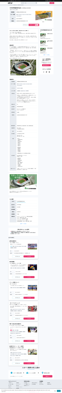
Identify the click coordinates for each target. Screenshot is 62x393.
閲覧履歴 (40, 382)
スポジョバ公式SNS (46, 69)
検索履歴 (48, 382)
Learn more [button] (4, 391)
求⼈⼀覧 (9, 385)
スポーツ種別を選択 (16, 373)
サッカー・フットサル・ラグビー (26, 14)
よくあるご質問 (10, 384)
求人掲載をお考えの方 (48, 0)
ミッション (10, 388)
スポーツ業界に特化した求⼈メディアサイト (14, 0)
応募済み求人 (49, 384)
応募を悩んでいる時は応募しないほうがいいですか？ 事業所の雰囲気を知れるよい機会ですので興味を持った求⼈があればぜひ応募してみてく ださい (22, 232)
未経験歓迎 (20, 287)
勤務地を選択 (46, 373)
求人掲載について (26, 382)
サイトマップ (18, 384)
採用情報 (17, 388)
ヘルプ (53, 0)
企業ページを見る (23, 223)
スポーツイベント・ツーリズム (17, 309)
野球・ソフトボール (19, 14)
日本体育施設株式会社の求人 (46, 30)
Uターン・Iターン (12, 355)
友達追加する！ (46, 65)
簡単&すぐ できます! (36, 24)
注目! (11, 246)
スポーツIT (23, 309)
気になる (25, 24)
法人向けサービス (12, 333)
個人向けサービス (18, 333)
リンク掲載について (27, 384)
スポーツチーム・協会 (18, 246)
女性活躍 (19, 310)
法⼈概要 (12, 199)
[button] (37, 17)
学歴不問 (24, 287)
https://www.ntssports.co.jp (21, 202)
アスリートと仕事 (23, 246)
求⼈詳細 (29, 256)
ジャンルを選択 (31, 373)
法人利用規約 (34, 384)
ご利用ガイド (10, 382)
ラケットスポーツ (19, 85)
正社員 (11, 9)
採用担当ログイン (26, 385)
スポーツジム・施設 (14, 9)
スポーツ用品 (16, 330)
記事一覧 (17, 385)
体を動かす (15, 310)
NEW (11, 330)
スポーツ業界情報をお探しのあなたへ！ (46, 60)
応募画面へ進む (33, 25)
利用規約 (17, 382)
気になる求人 (41, 384)
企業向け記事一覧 (34, 382)
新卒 (21, 310)
